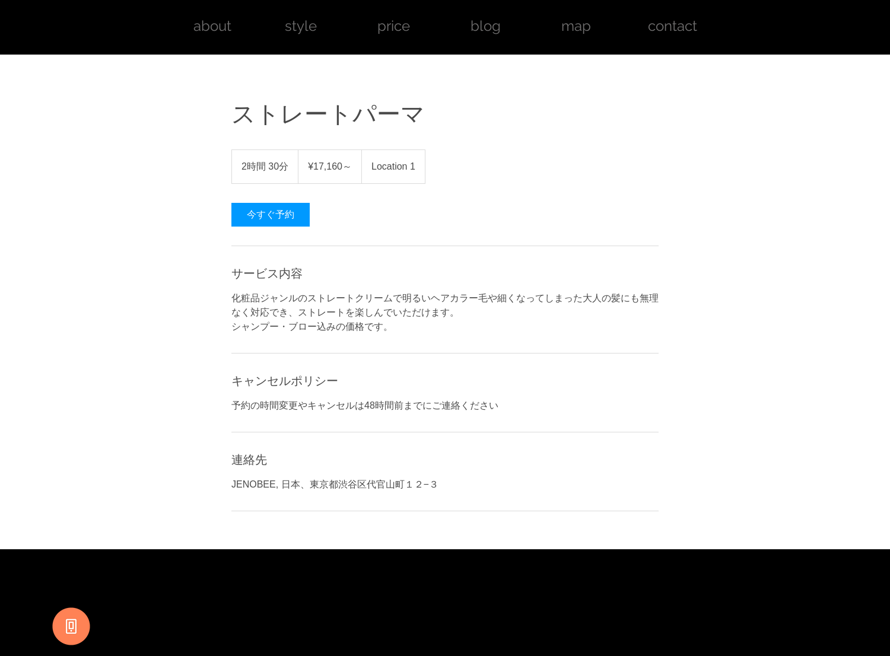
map (576, 25)
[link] (270, 215)
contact (672, 25)
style (301, 25)
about (214, 25)
